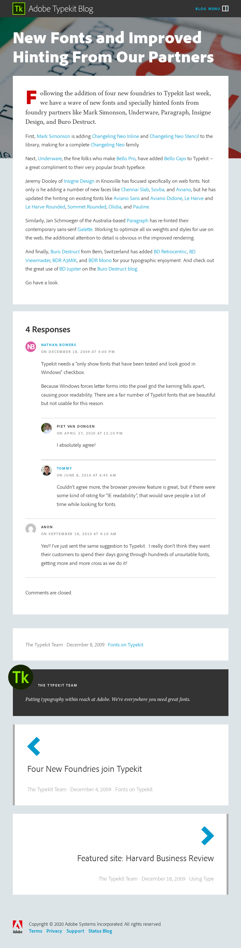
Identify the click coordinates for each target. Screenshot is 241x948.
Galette (85, 229)
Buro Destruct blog (117, 268)
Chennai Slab (135, 189)
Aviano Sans (127, 198)
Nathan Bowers (59, 344)
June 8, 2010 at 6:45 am (90, 475)
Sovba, (158, 189)
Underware (50, 158)
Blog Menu (208, 8)
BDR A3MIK (64, 260)
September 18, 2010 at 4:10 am (83, 533)
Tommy (64, 468)
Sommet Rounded (86, 206)
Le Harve (194, 198)
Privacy (54, 931)
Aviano (183, 189)
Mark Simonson (53, 136)
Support (75, 931)
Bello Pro (126, 158)
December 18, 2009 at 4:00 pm (82, 351)
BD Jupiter (70, 268)
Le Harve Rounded (45, 206)
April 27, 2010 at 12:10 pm (93, 433)
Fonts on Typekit (125, 644)
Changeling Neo (108, 144)
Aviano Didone (166, 198)
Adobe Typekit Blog (53, 9)
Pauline (141, 206)
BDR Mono (100, 260)
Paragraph (137, 220)
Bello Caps (175, 158)
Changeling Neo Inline (115, 136)
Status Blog (100, 931)
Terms (35, 931)
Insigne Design (79, 180)
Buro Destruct (65, 251)
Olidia (115, 206)
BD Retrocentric (170, 251)
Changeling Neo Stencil (174, 136)
